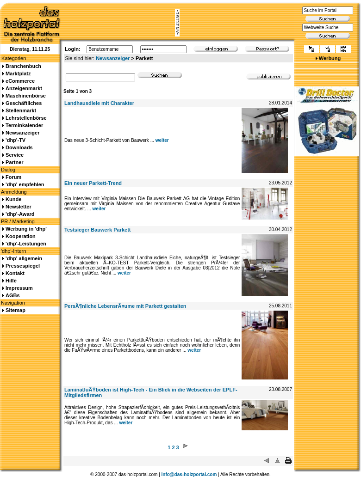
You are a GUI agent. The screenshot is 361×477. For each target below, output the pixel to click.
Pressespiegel (23, 266)
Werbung (330, 58)
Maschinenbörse (26, 95)
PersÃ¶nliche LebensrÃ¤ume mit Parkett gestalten (125, 306)
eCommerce (20, 81)
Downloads (19, 147)
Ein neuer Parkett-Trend (93, 183)
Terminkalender (24, 125)
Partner (15, 162)
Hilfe (11, 280)
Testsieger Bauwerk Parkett (97, 229)
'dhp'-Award (20, 214)
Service (15, 155)
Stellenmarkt (21, 110)
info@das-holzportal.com (189, 474)
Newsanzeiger (113, 58)
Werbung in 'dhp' (26, 229)
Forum (13, 177)
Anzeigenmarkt (24, 88)
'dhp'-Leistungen (26, 243)
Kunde (13, 199)
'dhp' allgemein (24, 258)
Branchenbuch (23, 66)
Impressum (19, 288)
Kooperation (21, 236)
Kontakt (15, 273)
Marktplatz (18, 73)
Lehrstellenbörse (26, 118)
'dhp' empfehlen (25, 184)
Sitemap (15, 310)
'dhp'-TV (15, 140)
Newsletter (18, 206)
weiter (162, 140)
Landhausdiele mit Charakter (99, 103)
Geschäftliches (24, 103)
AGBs (13, 295)
